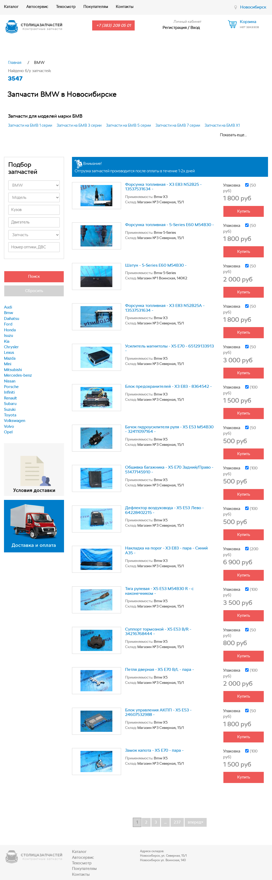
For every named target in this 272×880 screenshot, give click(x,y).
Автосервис (37, 6)
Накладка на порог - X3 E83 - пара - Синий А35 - (166, 550)
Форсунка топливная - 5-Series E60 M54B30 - (169, 224)
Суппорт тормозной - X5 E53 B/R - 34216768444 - (158, 631)
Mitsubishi (13, 369)
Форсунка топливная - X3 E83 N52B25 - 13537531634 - (163, 187)
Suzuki (9, 409)
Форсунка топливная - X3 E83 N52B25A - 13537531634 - (165, 308)
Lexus (9, 352)
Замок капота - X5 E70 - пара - (154, 750)
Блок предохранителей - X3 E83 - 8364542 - (168, 386)
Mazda (9, 358)
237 (177, 822)
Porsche (11, 386)
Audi (8, 307)
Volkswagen (14, 420)
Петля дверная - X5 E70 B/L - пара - (159, 669)
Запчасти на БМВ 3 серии (79, 125)
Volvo (9, 426)
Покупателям (95, 6)
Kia (6, 341)
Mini (7, 364)
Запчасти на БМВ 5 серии (128, 125)
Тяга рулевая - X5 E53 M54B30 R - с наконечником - (159, 591)
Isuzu (8, 335)
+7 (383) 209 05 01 (113, 25)
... (165, 822)
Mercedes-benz (18, 375)
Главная (15, 62)
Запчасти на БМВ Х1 (222, 125)
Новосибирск (253, 7)
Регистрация (175, 27)
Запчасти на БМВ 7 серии (177, 125)
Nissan (9, 381)
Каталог (11, 6)
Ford (8, 324)
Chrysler (11, 347)
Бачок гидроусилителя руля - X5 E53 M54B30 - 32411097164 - (169, 429)
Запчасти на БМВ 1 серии (30, 125)
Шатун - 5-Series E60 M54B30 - (155, 265)
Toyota (10, 415)
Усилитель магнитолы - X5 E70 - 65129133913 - (169, 348)
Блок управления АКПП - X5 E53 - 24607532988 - (158, 712)
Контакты (124, 6)
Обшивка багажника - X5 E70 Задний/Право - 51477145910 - (169, 469)
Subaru (10, 403)
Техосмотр (66, 6)
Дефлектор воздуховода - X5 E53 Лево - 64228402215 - (164, 510)
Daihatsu (11, 318)
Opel (8, 432)
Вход (195, 27)
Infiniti (9, 392)
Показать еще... (233, 135)
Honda (10, 330)
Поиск (34, 276)
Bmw (8, 312)
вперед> (195, 822)
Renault (10, 398)
